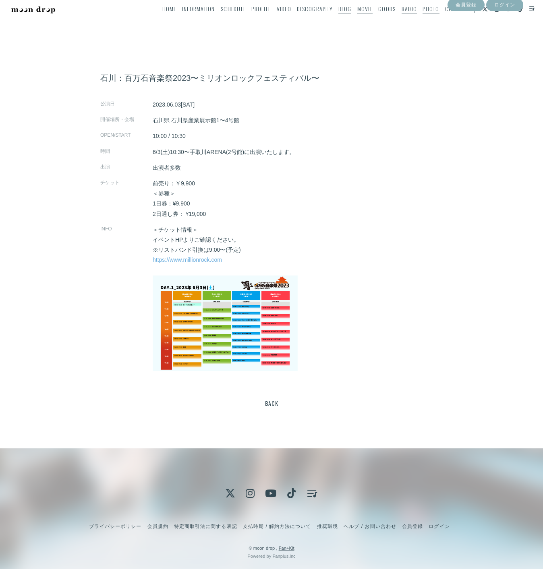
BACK (271, 403)
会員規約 (157, 526)
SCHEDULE (220, 22)
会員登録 (466, 37)
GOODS (374, 22)
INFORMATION (185, 22)
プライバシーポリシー (115, 526)
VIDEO (271, 22)
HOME (156, 22)
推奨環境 (327, 526)
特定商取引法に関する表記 (205, 526)
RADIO (396, 22)
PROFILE (248, 22)
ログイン (504, 37)
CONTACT (443, 22)
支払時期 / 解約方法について (277, 526)
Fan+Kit (286, 548)
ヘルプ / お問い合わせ (370, 526)
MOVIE (352, 22)
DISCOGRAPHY (302, 22)
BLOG (332, 22)
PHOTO (418, 22)
